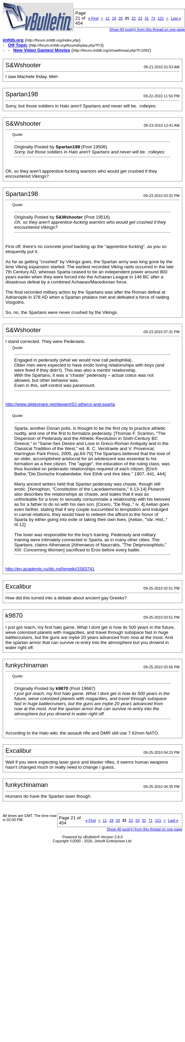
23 (140, 18)
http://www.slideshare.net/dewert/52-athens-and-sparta (60, 404)
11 (107, 18)
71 (153, 18)
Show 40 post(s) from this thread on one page (147, 29)
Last (176, 18)
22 (133, 18)
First (93, 18)
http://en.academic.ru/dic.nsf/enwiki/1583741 (50, 568)
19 (114, 18)
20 (121, 18)
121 (161, 18)
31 (147, 18)
